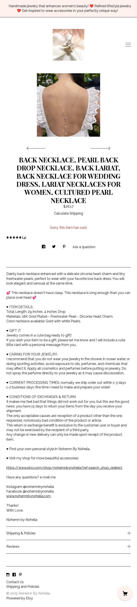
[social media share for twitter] (54, 246)
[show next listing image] (99, 147)
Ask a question (84, 247)
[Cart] (125, 593)
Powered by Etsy (19, 598)
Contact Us (15, 582)
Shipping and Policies (22, 587)
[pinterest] (20, 575)
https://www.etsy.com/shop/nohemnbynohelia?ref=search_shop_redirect (64, 468)
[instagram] (7, 575)
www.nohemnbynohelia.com (28, 496)
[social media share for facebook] (43, 246)
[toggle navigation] (128, 45)
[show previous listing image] (37, 147)
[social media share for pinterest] (64, 246)
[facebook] (14, 575)
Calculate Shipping (68, 213)
